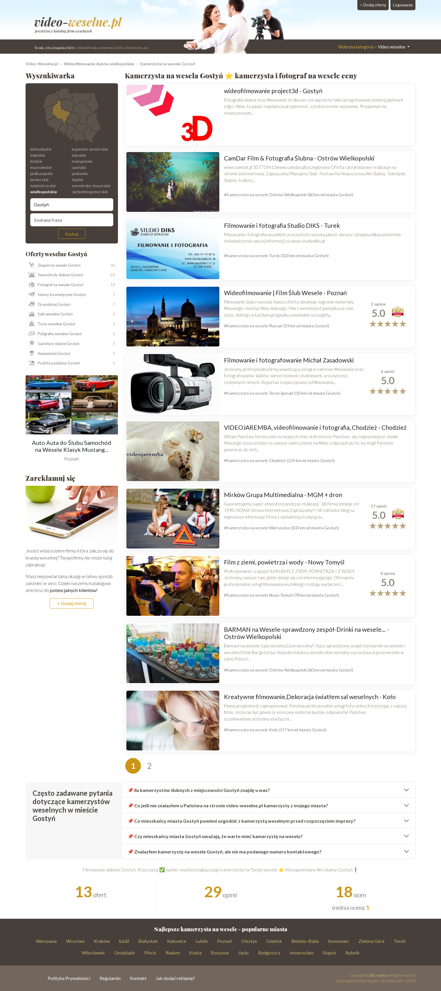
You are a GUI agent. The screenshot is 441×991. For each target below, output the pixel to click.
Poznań (224, 941)
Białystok (148, 941)
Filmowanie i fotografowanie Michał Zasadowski (289, 360)
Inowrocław (301, 952)
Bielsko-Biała (305, 941)
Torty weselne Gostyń (50, 324)
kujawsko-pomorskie (90, 149)
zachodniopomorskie (90, 191)
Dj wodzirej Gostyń (48, 305)
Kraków (102, 941)
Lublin (202, 941)
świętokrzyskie (43, 185)
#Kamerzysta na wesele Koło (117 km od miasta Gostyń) (275, 729)
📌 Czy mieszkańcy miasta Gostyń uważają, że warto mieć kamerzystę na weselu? (215, 836)
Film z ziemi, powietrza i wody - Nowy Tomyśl (284, 562)
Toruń (400, 941)
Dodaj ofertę (373, 4)
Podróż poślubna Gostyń (53, 363)
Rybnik (352, 952)
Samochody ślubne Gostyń (54, 275)
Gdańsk (274, 941)
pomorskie (39, 179)
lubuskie (79, 155)
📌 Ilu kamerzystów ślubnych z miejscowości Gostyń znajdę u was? (199, 790)
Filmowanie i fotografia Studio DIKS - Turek (282, 225)
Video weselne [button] (372, 46)
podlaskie (80, 173)
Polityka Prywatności (69, 978)
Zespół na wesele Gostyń (53, 265)
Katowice (176, 941)
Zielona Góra (371, 941)
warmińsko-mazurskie (91, 185)
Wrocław (75, 941)
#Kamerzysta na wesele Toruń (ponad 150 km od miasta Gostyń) (282, 393)
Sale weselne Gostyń (49, 314)
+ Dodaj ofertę (71, 603)
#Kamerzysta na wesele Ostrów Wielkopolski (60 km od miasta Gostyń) (288, 194)
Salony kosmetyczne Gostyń (56, 295)
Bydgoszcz (269, 952)
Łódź (124, 941)
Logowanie (403, 4)
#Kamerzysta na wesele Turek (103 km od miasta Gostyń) (276, 255)
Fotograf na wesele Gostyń (54, 285)
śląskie (77, 179)
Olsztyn (249, 941)
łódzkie (36, 161)
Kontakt (138, 978)
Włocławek (93, 952)
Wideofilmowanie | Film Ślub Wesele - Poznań (285, 292)
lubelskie (37, 155)
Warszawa (46, 941)
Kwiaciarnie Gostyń (48, 353)
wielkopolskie (43, 191)
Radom (173, 952)
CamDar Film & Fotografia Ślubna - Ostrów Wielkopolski (299, 158)
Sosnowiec (338, 941)
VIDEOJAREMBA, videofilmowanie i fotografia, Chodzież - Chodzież (315, 427)
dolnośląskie (41, 149)
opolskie (79, 167)
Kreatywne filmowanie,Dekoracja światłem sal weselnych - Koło (310, 696)
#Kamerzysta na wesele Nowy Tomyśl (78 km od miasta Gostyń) (281, 595)
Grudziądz (124, 952)
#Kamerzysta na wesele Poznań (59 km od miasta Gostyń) (276, 325)
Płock (150, 952)
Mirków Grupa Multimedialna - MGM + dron (283, 494)
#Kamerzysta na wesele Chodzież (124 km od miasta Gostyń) (279, 460)
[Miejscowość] (71, 204)
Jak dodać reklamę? (175, 978)
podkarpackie (41, 173)
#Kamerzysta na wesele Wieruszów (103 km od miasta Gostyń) (281, 527)
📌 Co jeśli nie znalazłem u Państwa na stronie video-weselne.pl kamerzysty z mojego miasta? (228, 805)
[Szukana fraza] (71, 219)
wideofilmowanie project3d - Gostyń (273, 90)
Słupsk (329, 952)
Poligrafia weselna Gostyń (54, 334)
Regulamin (110, 978)
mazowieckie (41, 167)
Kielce (195, 952)
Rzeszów (220, 952)
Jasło (243, 952)
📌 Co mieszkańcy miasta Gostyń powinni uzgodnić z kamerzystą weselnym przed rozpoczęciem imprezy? (242, 821)
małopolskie (82, 161)
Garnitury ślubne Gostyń (52, 344)
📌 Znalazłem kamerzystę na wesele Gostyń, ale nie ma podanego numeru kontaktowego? (225, 851)
